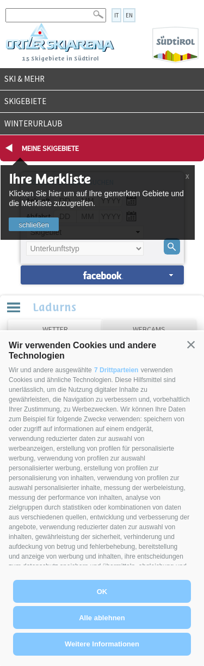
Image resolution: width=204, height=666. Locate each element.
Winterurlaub (33, 123)
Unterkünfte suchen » (102, 274)
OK (102, 592)
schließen (33, 225)
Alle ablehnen (102, 618)
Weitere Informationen (102, 644)
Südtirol (175, 45)
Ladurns (54, 306)
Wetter (55, 329)
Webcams (149, 329)
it (116, 15)
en (129, 15)
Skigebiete (25, 101)
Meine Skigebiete (50, 148)
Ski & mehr (24, 79)
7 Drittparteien (116, 370)
